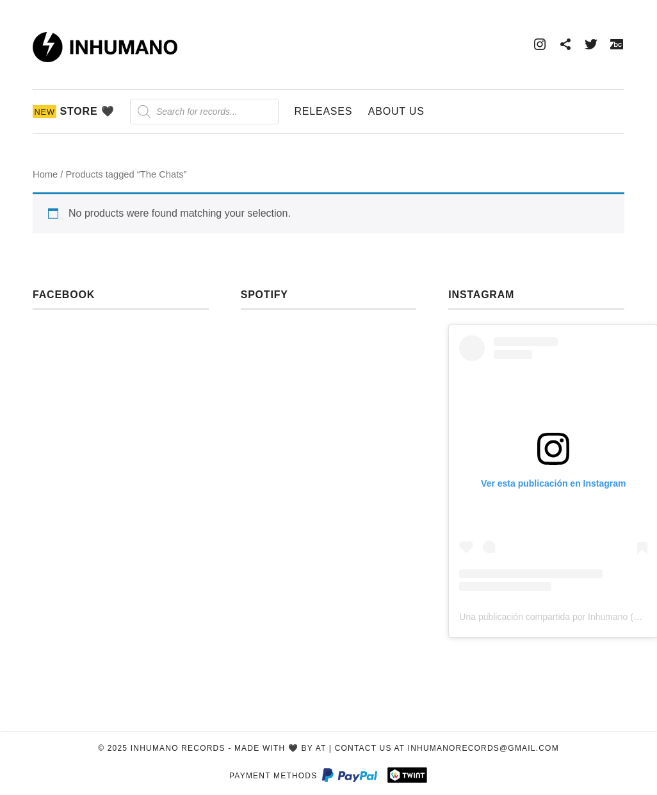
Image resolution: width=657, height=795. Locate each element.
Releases (323, 111)
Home (45, 174)
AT (321, 748)
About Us (396, 111)
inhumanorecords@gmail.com (483, 748)
